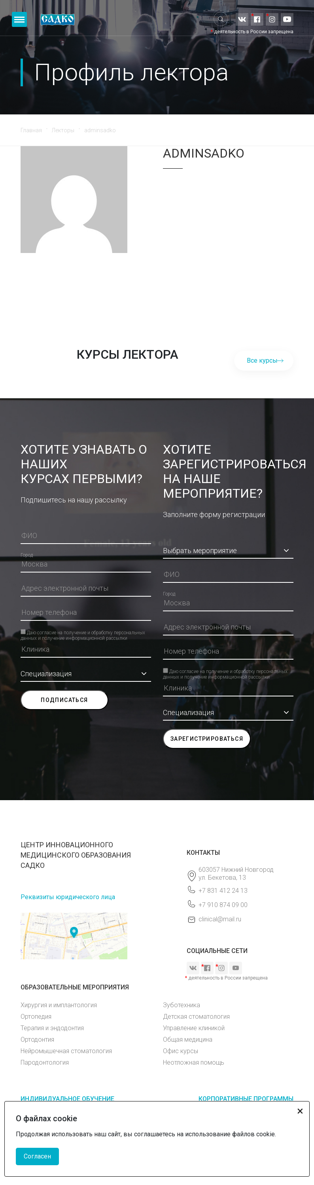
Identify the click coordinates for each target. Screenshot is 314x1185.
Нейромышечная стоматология (66, 1051)
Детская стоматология (196, 1016)
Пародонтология (45, 1062)
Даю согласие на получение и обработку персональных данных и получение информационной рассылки (83, 632)
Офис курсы (180, 1051)
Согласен (37, 1156)
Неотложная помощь (193, 1062)
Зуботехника (181, 1005)
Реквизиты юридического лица (68, 897)
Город (27, 555)
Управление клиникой (194, 1028)
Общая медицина (187, 1039)
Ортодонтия (37, 1039)
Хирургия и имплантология (59, 1005)
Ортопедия (36, 1016)
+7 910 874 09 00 (223, 905)
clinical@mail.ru (220, 919)
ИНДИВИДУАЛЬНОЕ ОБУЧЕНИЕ (67, 1099)
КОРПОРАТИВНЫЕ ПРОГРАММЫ (246, 1099)
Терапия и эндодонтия (52, 1028)
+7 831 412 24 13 (223, 890)
